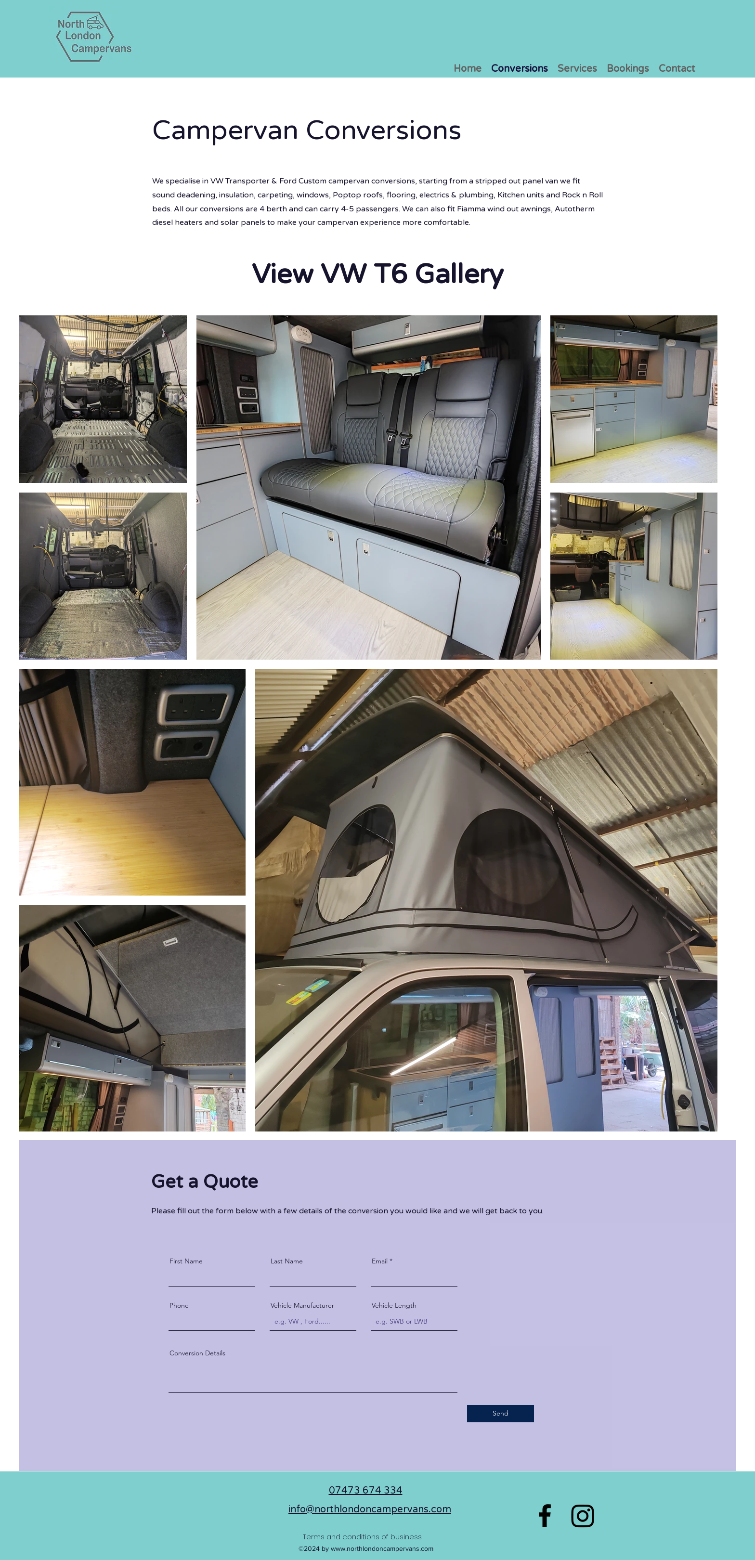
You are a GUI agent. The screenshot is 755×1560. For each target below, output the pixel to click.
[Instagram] (583, 1515)
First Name (186, 1261)
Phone (179, 1305)
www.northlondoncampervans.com (382, 1548)
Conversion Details (197, 1353)
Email (380, 1261)
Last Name (287, 1261)
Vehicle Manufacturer (302, 1305)
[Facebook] (545, 1515)
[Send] (500, 1413)
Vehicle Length (394, 1305)
